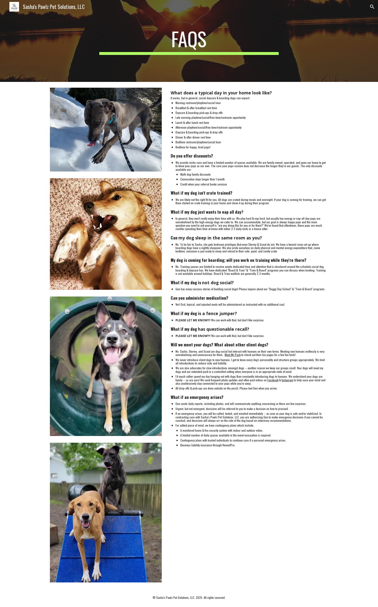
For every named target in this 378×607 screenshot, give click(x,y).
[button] (372, 7)
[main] (189, 41)
